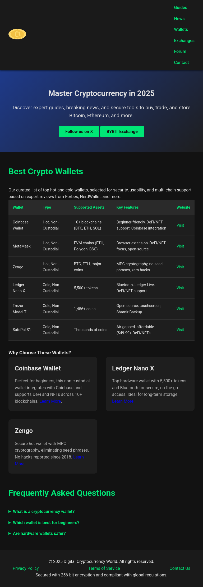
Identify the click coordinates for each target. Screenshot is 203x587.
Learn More (50, 401)
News (179, 18)
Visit (180, 225)
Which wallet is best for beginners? (46, 522)
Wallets (181, 29)
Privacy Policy (26, 568)
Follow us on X (79, 131)
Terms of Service (104, 568)
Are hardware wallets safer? (39, 533)
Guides (180, 7)
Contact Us (179, 568)
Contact (181, 62)
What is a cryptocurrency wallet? (44, 511)
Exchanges (184, 40)
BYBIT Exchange (122, 131)
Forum (180, 51)
